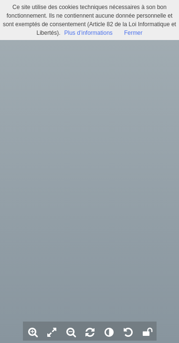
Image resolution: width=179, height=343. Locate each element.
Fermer (133, 33)
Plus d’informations (88, 33)
